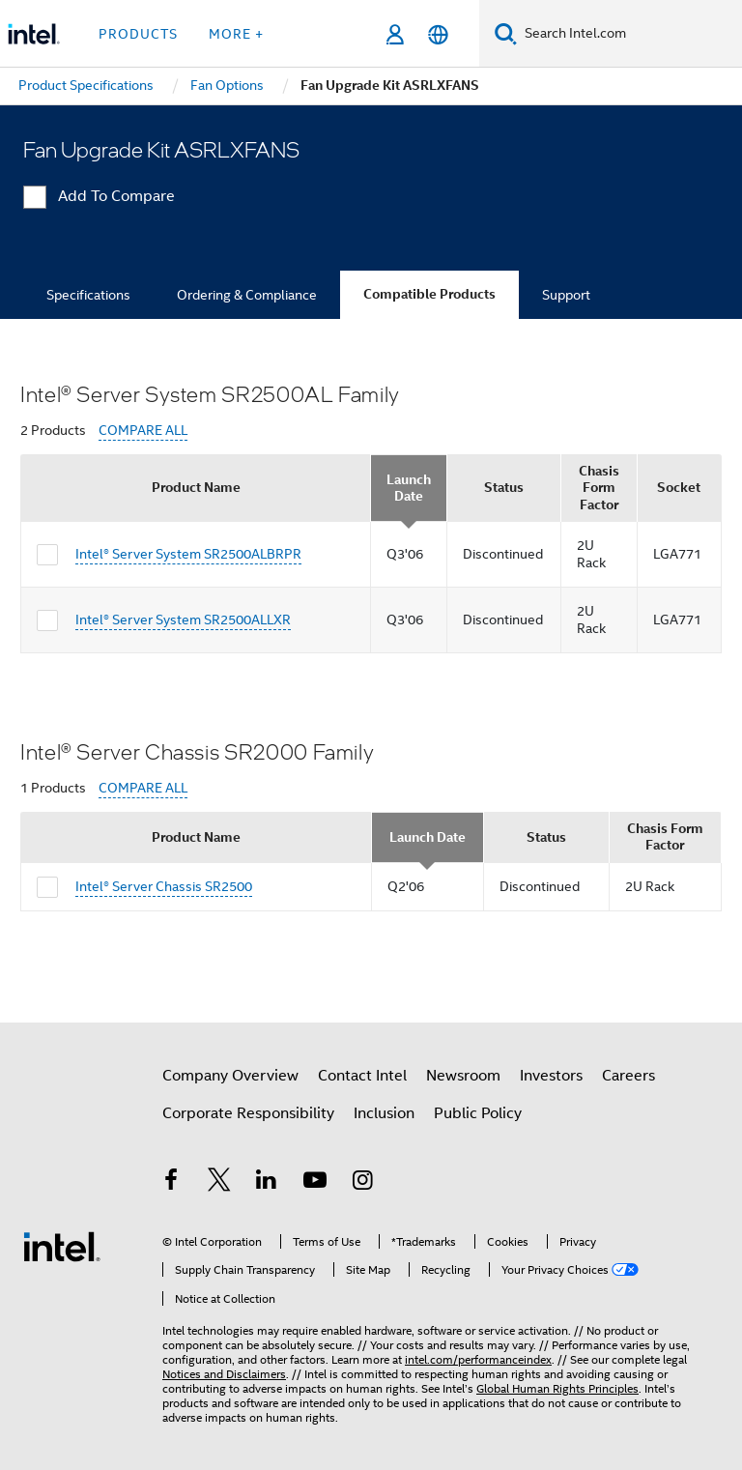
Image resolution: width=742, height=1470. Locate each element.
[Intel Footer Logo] (61, 1245)
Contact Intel (362, 1075)
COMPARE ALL (143, 430)
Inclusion (384, 1113)
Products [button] (138, 34)
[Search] (506, 33)
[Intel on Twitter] (219, 1183)
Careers (628, 1075)
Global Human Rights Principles (557, 1388)
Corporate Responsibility (248, 1113)
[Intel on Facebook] (171, 1183)
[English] (438, 34)
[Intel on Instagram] (362, 1183)
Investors (551, 1075)
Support (566, 294)
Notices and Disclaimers (224, 1374)
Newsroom (463, 1075)
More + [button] (236, 34)
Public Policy (478, 1113)
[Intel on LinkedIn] (266, 1183)
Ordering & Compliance (247, 294)
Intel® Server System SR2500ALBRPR (188, 553)
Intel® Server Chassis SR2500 (163, 886)
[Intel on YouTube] (315, 1183)
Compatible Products (429, 294)
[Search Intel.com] (629, 34)
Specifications (88, 294)
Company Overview (230, 1075)
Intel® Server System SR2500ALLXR (183, 619)
